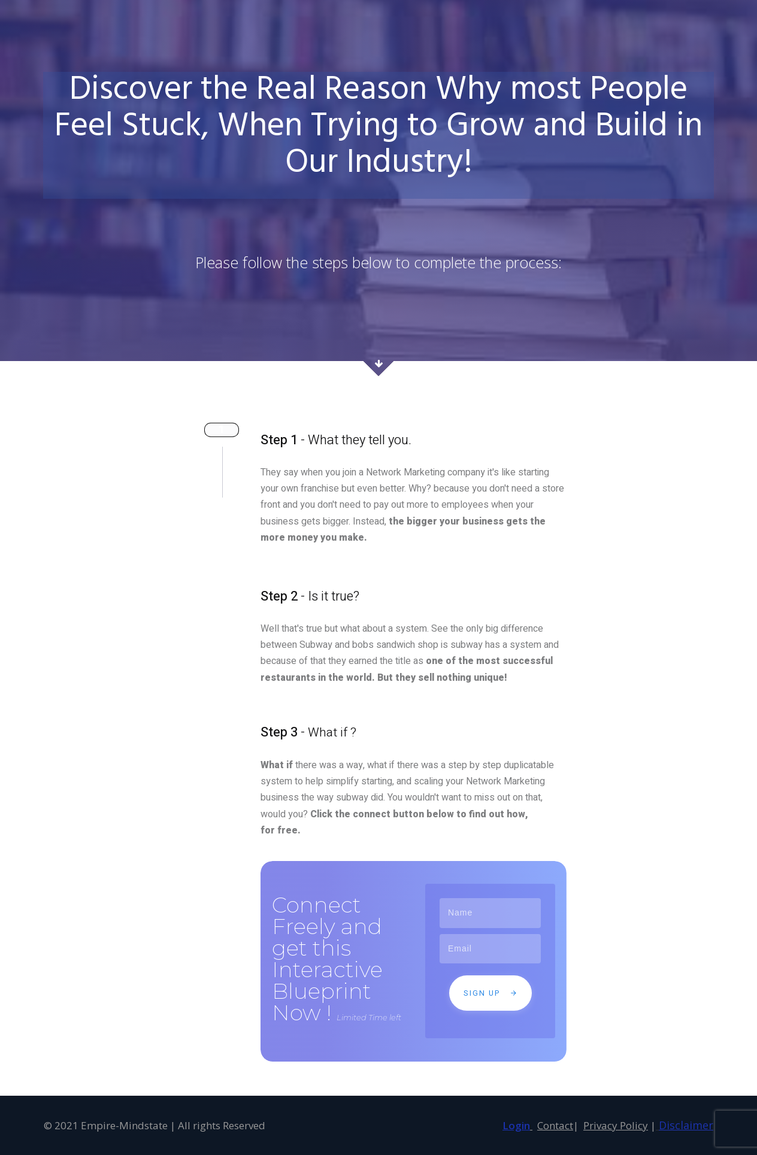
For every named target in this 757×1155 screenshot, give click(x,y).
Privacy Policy (615, 1125)
